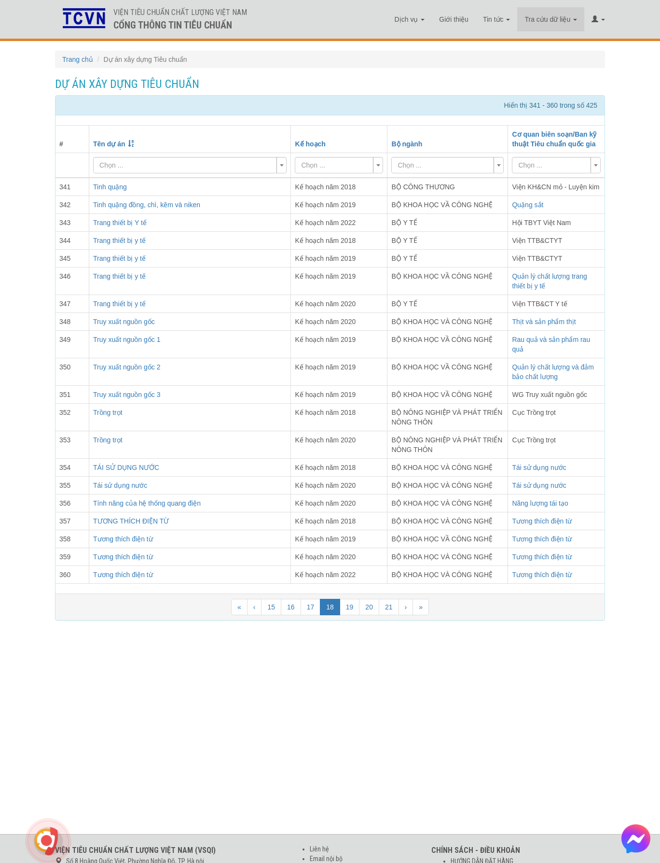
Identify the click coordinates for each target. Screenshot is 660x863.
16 (291, 607)
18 (330, 607)
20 (369, 607)
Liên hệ (319, 849)
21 (389, 607)
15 (271, 607)
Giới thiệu (453, 19)
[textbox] (187, 165)
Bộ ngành (406, 144)
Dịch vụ (410, 19)
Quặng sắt (527, 205)
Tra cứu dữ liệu (550, 19)
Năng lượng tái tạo (540, 503)
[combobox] (190, 165)
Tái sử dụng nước (539, 467)
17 (311, 607)
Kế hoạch (310, 144)
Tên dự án (109, 144)
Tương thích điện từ (542, 521)
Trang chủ (77, 59)
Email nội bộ (326, 859)
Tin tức (496, 19)
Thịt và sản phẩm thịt (544, 321)
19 (350, 607)
